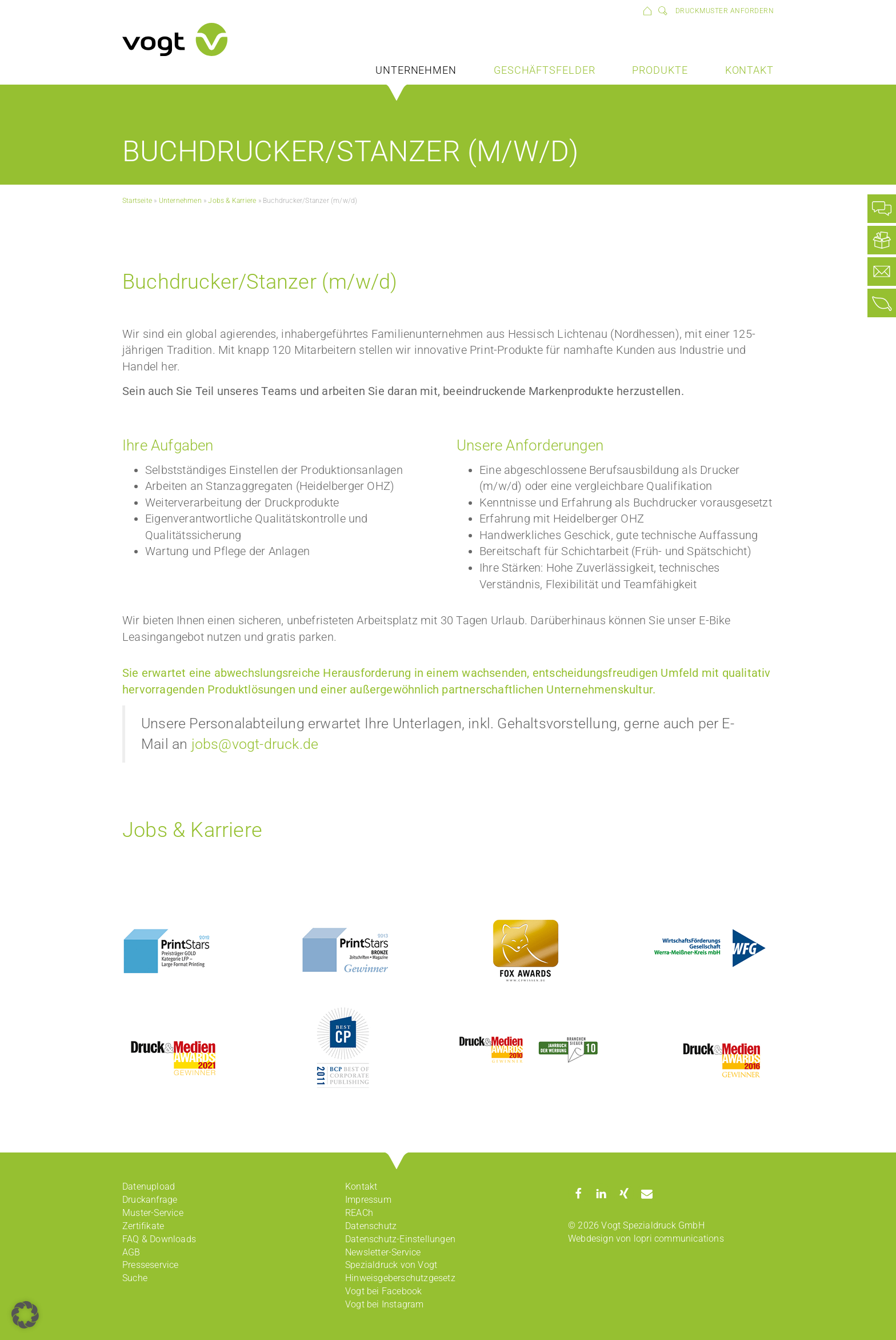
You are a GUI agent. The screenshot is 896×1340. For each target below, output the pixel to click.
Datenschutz (371, 1226)
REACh (359, 1212)
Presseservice (150, 1264)
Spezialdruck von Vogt (391, 1264)
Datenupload (148, 1186)
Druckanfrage (149, 1199)
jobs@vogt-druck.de (255, 744)
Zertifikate (143, 1226)
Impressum (368, 1199)
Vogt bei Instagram (384, 1304)
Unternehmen (416, 70)
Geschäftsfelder (544, 70)
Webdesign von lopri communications (646, 1238)
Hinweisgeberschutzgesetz (400, 1278)
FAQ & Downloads (159, 1239)
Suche (134, 1278)
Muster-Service (152, 1212)
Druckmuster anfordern (724, 11)
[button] (578, 1193)
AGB (131, 1252)
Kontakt (749, 70)
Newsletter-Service (383, 1252)
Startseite (137, 201)
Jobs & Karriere (232, 201)
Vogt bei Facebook (383, 1291)
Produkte (659, 70)
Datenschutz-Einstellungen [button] (400, 1239)
